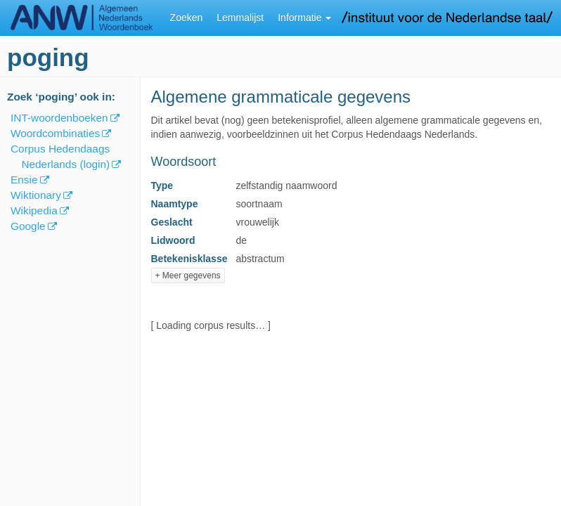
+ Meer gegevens (188, 275)
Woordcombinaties (55, 133)
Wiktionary (36, 195)
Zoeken (186, 17)
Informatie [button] (304, 17)
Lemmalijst (240, 17)
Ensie (24, 180)
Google (28, 226)
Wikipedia (34, 210)
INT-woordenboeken (59, 118)
